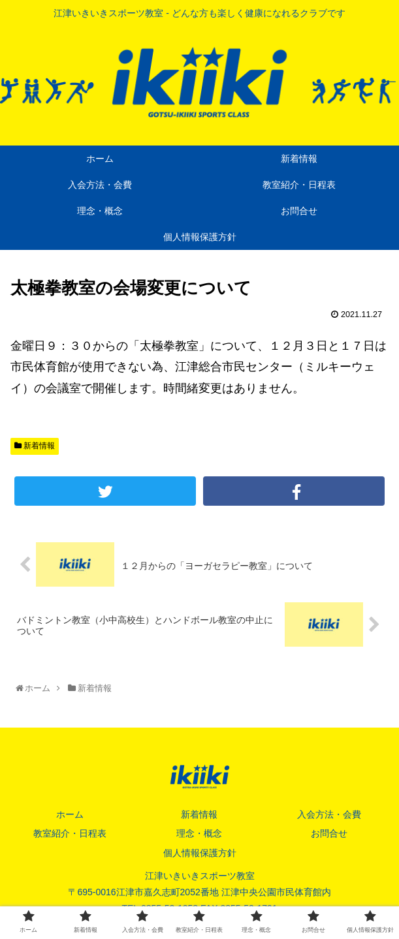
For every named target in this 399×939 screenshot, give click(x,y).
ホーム (70, 814)
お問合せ (329, 834)
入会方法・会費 (329, 814)
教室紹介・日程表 (69, 834)
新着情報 (34, 445)
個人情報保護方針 (199, 853)
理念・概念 (199, 834)
